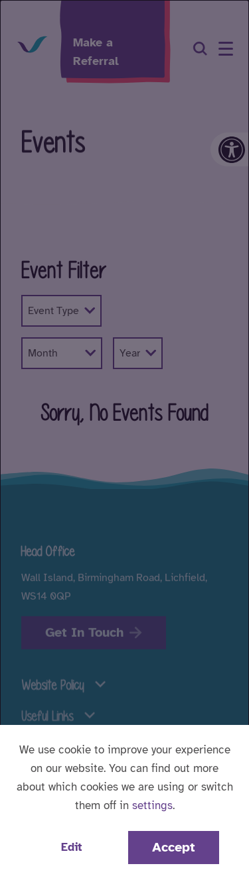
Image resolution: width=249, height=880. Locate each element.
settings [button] (152, 805)
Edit (71, 847)
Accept (173, 847)
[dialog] (124, 440)
